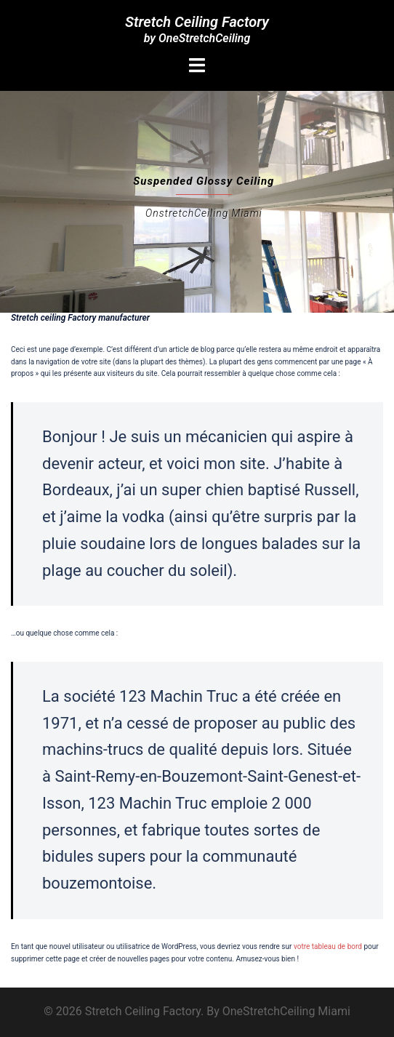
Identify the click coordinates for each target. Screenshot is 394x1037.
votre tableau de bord (328, 946)
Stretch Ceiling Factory (197, 22)
